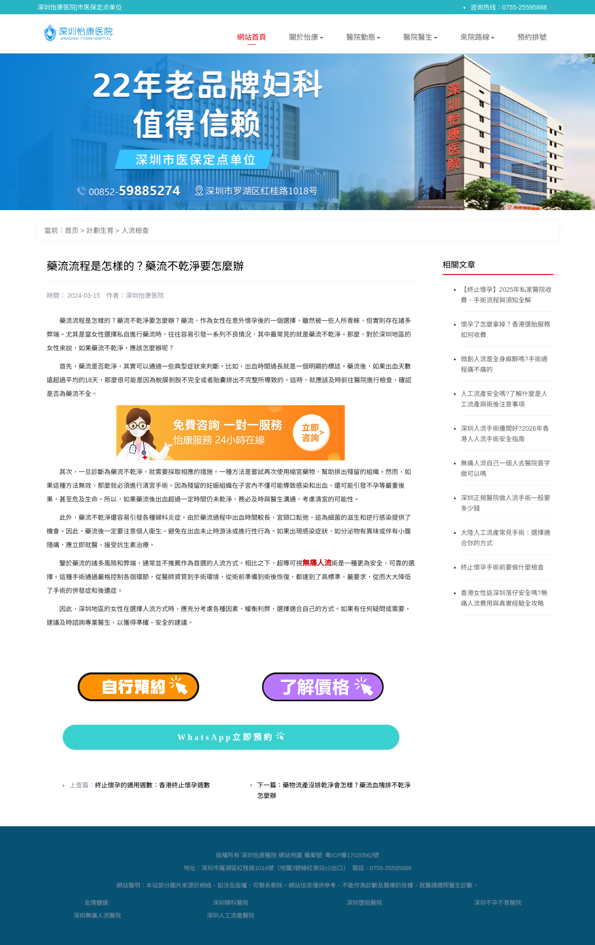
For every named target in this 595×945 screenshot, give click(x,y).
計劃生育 (100, 230)
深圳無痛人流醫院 (97, 915)
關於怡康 (306, 39)
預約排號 (532, 37)
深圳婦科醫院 (230, 902)
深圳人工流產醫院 (230, 915)
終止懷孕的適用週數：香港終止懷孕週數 (152, 785)
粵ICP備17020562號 (352, 855)
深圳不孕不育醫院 (497, 902)
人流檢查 (135, 230)
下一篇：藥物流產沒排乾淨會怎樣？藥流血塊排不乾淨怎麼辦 (334, 790)
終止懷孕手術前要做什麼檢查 (502, 567)
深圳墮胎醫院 (364, 902)
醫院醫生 (420, 39)
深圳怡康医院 (145, 295)
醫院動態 (363, 39)
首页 (72, 230)
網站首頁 (251, 39)
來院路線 (477, 39)
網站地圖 (290, 855)
